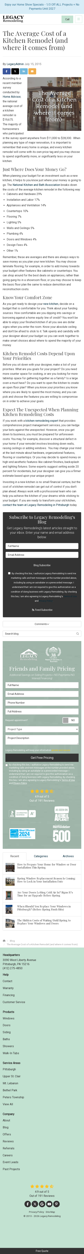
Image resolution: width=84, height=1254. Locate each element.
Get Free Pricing (42, 758)
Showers (8, 1046)
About (6, 1120)
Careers (8, 1155)
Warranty (8, 988)
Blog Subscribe (42, 565)
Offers (7, 1134)
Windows (8, 1018)
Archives (68, 856)
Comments (42, 624)
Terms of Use (70, 596)
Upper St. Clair (12, 1076)
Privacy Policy (46, 601)
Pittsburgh (9, 1069)
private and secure (61, 750)
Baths (6, 1039)
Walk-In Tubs (11, 1053)
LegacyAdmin (15, 64)
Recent (14, 856)
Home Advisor (12, 96)
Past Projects (11, 1169)
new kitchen (50, 304)
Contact (7, 981)
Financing (9, 995)
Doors (6, 1025)
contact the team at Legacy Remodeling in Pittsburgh (36, 505)
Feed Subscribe (42, 609)
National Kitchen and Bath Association (36, 185)
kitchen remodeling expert (42, 420)
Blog (5, 1127)
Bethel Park (10, 1090)
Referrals (8, 1148)
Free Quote (42, 1251)
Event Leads (10, 1162)
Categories (41, 856)
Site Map (50, 1211)
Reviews (8, 1141)
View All (8, 1104)
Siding (7, 1032)
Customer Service (14, 1002)
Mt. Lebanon (10, 1083)
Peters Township (13, 1097)
